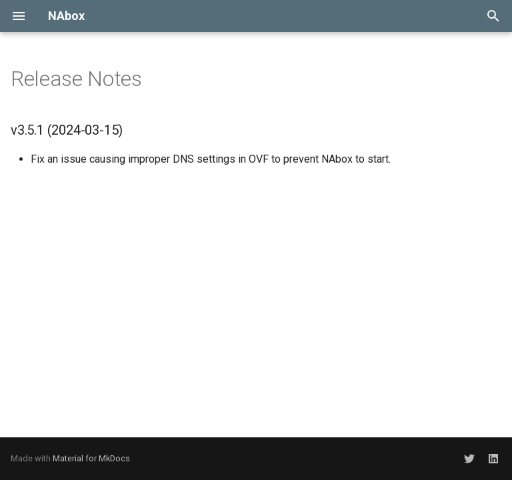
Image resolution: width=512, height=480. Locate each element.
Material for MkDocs (91, 458)
